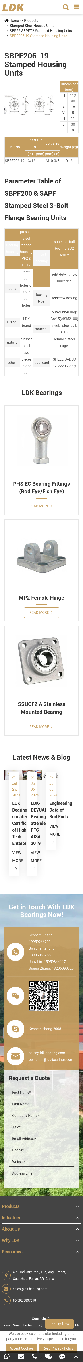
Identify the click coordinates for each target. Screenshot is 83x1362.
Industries (11, 1217)
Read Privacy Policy (58, 1348)
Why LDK (10, 1240)
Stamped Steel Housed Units (32, 26)
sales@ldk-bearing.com (24, 1289)
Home (14, 20)
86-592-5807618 (19, 1300)
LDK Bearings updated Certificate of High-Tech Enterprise (13, 823)
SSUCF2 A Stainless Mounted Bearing (41, 708)
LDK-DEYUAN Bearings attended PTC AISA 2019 (32, 823)
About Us (11, 1229)
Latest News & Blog (41, 757)
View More (13, 860)
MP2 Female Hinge (41, 598)
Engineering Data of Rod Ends (50, 810)
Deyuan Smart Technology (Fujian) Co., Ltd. (33, 1325)
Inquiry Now (59, 1324)
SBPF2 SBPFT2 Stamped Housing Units (41, 31)
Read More (40, 506)
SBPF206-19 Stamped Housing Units (38, 36)
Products (31, 20)
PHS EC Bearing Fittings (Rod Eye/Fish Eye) (41, 488)
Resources (12, 1251)
